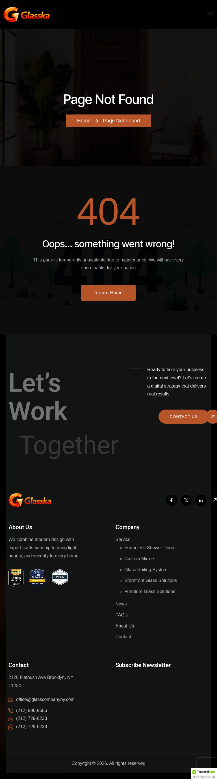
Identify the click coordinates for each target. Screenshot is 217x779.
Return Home (108, 292)
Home (84, 121)
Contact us (184, 416)
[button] (204, 773)
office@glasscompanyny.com (45, 699)
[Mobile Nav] (210, 14)
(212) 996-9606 (31, 710)
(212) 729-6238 (31, 726)
